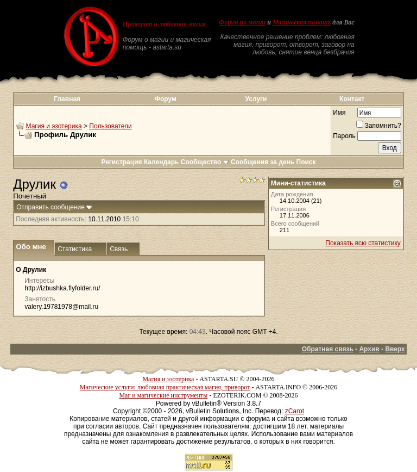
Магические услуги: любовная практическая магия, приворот (165, 387)
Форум (165, 99)
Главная (67, 99)
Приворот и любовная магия (164, 24)
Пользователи (110, 126)
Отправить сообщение (50, 207)
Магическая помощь (302, 22)
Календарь (161, 162)
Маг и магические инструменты (163, 395)
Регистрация (121, 162)
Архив (369, 349)
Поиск (306, 162)
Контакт (351, 99)
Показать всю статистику (362, 243)
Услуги (256, 99)
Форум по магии (242, 22)
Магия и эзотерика (54, 126)
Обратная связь (327, 349)
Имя (339, 112)
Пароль (344, 136)
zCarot (294, 411)
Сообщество (205, 162)
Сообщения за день (262, 162)
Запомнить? (378, 125)
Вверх (395, 349)
